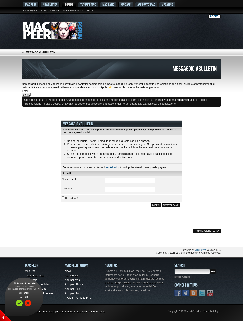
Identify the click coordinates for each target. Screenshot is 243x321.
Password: (68, 188)
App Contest (72, 275)
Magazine (167, 4)
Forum (69, 4)
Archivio (93, 311)
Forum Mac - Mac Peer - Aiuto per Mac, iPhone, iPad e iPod (54, 311)
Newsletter (50, 4)
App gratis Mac (146, 4)
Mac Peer (30, 270)
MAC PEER (30, 4)
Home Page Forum (32, 10)
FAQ (46, 10)
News (68, 270)
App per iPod (72, 293)
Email (25, 90)
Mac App (126, 4)
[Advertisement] (69, 238)
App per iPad (72, 288)
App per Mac (72, 279)
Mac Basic (108, 4)
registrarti (111, 167)
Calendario (55, 10)
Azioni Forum (69, 10)
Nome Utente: (70, 179)
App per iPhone (74, 284)
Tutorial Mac (88, 4)
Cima (102, 311)
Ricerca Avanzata (182, 277)
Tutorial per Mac (34, 275)
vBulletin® (200, 250)
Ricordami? (70, 198)
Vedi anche (24, 293)
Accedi (214, 16)
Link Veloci (85, 10)
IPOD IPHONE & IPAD (78, 297)
